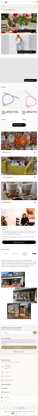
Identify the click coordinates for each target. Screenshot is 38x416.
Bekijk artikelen (19, 125)
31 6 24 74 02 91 (8, 372)
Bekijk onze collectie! (19, 242)
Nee (16, 413)
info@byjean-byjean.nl (9, 380)
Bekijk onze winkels (19, 351)
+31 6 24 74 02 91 (8, 376)
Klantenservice (19, 347)
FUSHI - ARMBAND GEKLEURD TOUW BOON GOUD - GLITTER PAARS (10, 113)
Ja (12, 413)
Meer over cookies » (23, 413)
